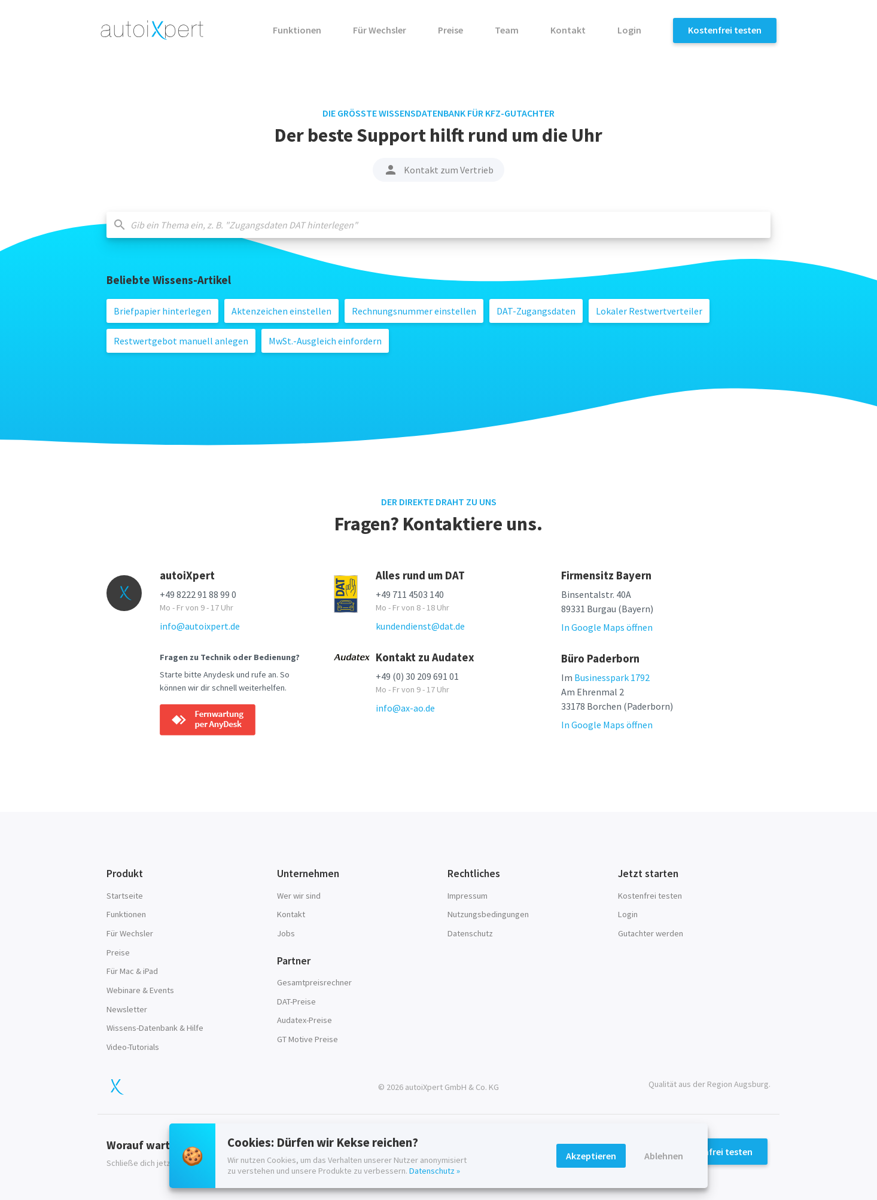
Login (630, 30)
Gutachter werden (650, 933)
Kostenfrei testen (725, 30)
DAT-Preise (296, 1001)
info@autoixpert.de (200, 626)
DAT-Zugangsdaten (536, 311)
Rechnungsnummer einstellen (414, 311)
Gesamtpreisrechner (314, 982)
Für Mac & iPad (132, 971)
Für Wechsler (380, 30)
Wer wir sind (299, 895)
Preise (451, 30)
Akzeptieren (591, 1156)
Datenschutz (470, 933)
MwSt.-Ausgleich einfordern (325, 341)
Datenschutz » (434, 1170)
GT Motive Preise (307, 1039)
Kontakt (568, 30)
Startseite (124, 895)
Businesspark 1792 (612, 677)
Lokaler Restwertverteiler (649, 311)
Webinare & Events (140, 990)
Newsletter (126, 1009)
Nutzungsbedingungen (488, 914)
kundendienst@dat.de (420, 626)
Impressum (467, 895)
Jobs (286, 933)
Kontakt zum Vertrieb (438, 170)
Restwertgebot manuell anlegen (181, 341)
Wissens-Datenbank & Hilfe (154, 1027)
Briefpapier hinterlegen (162, 311)
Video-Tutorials (132, 1047)
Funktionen (298, 30)
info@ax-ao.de (405, 708)
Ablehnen (663, 1156)
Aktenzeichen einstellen (281, 311)
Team (507, 30)
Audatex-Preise (304, 1020)
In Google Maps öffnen (607, 627)
